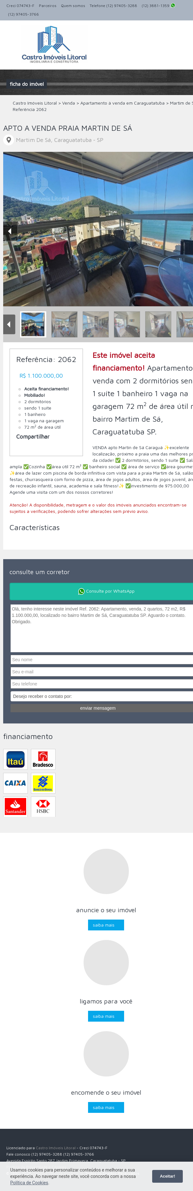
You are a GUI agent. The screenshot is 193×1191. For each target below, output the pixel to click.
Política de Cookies (29, 1182)
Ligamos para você (106, 1001)
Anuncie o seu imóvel (106, 910)
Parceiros (47, 5)
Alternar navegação (12, 35)
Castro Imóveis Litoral (56, 1147)
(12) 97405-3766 (23, 14)
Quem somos (73, 5)
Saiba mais (104, 925)
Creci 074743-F (20, 5)
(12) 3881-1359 (158, 6)
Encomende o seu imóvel (106, 1092)
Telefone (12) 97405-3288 (113, 5)
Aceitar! (167, 1176)
